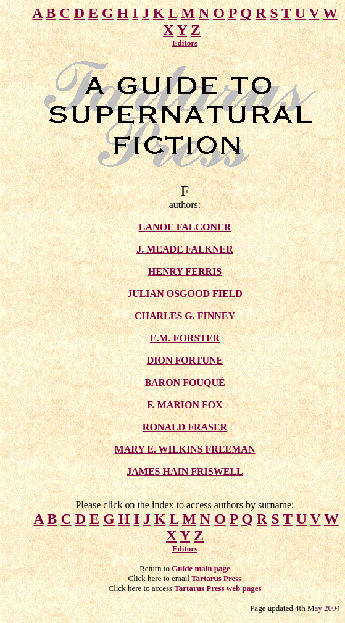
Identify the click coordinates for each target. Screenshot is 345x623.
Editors (184, 43)
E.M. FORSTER (185, 338)
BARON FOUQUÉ (184, 382)
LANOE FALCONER (185, 227)
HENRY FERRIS (185, 271)
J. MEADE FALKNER (184, 249)
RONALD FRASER (185, 427)
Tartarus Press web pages (217, 588)
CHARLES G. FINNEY (185, 316)
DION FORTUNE (185, 360)
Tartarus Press (216, 578)
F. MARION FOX (185, 404)
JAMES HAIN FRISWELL (185, 471)
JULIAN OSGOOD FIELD (185, 293)
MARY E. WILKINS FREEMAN (185, 449)
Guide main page (201, 568)
